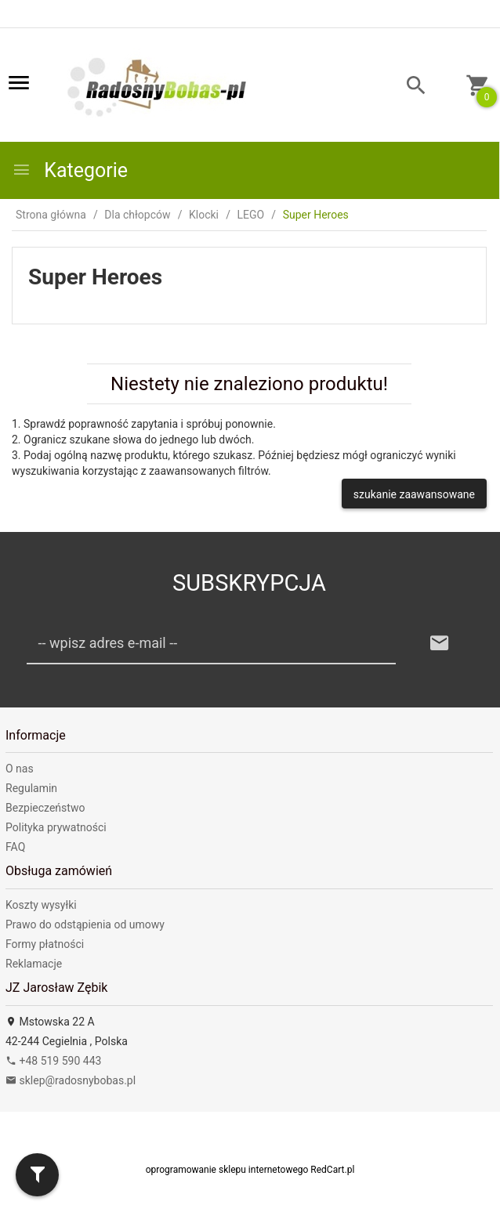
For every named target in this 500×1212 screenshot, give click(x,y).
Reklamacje (33, 963)
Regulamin (31, 788)
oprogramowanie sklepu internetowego (227, 1169)
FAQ (15, 847)
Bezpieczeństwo (45, 807)
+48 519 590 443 (53, 1061)
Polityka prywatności (56, 827)
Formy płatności (44, 944)
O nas (19, 768)
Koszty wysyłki (41, 905)
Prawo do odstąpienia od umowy (85, 924)
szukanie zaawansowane (414, 494)
